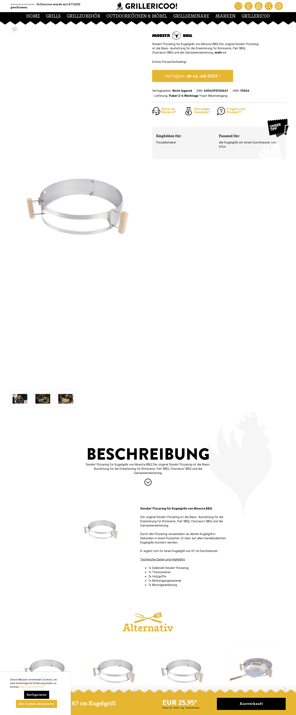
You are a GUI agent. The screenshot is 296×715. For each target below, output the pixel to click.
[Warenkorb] (259, 6)
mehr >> (220, 52)
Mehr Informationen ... (33, 686)
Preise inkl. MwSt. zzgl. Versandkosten (180, 708)
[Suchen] (269, 6)
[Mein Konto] (248, 6)
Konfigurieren (37, 694)
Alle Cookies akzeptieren (36, 704)
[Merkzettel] (238, 6)
